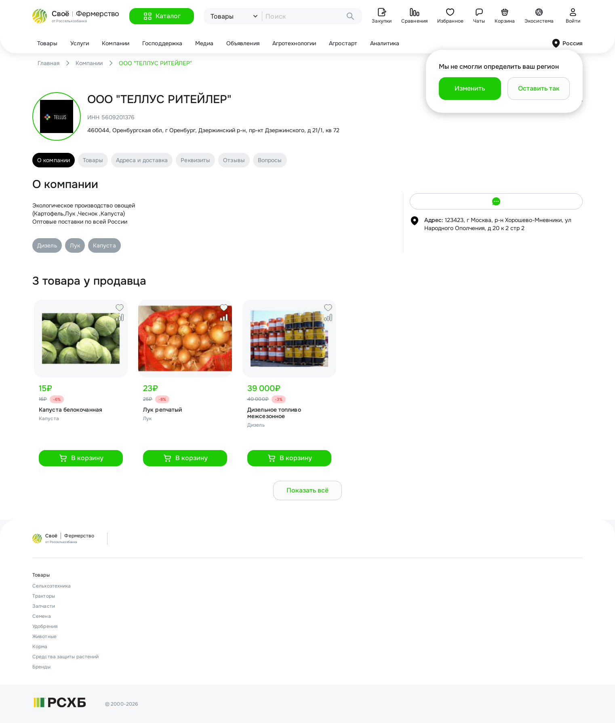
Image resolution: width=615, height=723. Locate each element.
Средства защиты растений (65, 656)
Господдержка (162, 43)
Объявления (242, 43)
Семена (41, 616)
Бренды (41, 667)
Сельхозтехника (51, 586)
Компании (115, 43)
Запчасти (43, 606)
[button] (161, 16)
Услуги (79, 43)
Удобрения (44, 626)
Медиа (204, 43)
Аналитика (384, 43)
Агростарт (343, 43)
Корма (40, 646)
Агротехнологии (294, 43)
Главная (48, 63)
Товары (47, 43)
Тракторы (43, 596)
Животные (44, 636)
